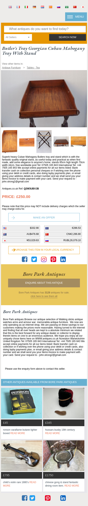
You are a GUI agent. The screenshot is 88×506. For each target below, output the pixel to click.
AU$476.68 (33, 234)
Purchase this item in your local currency (44, 249)
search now (67, 37)
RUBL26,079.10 (72, 240)
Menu (79, 16)
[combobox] (18, 37)
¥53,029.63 (33, 240)
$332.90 (34, 228)
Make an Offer (44, 217)
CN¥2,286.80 (73, 234)
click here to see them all (44, 296)
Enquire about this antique (44, 282)
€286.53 (76, 228)
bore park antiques (44, 274)
